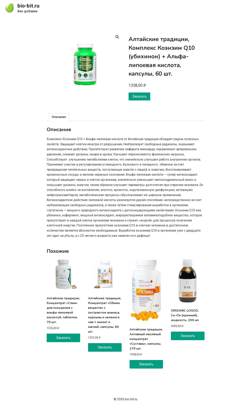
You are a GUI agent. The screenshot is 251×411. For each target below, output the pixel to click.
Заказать (139, 96)
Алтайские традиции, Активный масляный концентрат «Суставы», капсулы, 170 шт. (146, 339)
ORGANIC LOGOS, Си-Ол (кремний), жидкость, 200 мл (185, 315)
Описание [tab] (59, 117)
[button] (117, 36)
